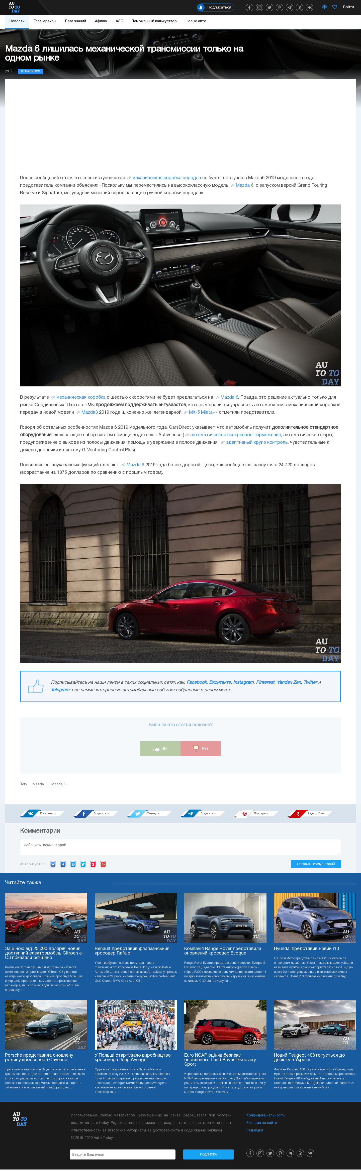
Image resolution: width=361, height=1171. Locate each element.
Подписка (208, 1156)
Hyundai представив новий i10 (306, 950)
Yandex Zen (289, 682)
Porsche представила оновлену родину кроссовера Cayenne (39, 1059)
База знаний (75, 21)
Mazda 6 (244, 185)
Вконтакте (220, 682)
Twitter (310, 682)
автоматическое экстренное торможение (235, 435)
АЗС (119, 21)
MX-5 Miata (201, 412)
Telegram (60, 690)
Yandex (93, 866)
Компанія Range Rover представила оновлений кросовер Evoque (222, 952)
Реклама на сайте (261, 1124)
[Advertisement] (180, 132)
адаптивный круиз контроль (257, 442)
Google (103, 866)
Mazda (38, 784)
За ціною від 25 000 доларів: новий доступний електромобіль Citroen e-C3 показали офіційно (44, 955)
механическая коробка (81, 397)
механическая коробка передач (166, 178)
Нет (201, 749)
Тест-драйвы (45, 21)
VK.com (53, 866)
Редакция (254, 1132)
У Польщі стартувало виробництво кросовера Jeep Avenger (133, 1059)
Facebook (197, 682)
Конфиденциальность (265, 1117)
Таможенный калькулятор (154, 21)
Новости (17, 21)
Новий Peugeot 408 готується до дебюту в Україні (309, 1059)
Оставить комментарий (316, 865)
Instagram (243, 682)
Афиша (101, 21)
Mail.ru (73, 866)
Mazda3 (89, 412)
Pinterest (265, 682)
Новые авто (196, 21)
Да (160, 749)
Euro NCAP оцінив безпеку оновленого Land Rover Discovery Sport (220, 1061)
